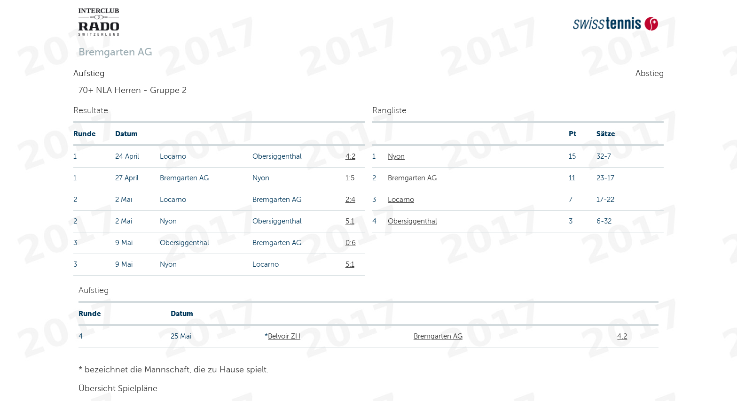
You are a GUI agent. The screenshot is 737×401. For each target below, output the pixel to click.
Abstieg (649, 73)
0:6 (350, 243)
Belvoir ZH (284, 336)
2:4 (350, 199)
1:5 (349, 178)
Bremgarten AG (412, 178)
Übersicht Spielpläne (117, 388)
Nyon (396, 156)
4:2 (350, 156)
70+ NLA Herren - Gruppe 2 (132, 90)
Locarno (401, 199)
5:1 (349, 221)
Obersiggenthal (412, 221)
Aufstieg (88, 73)
